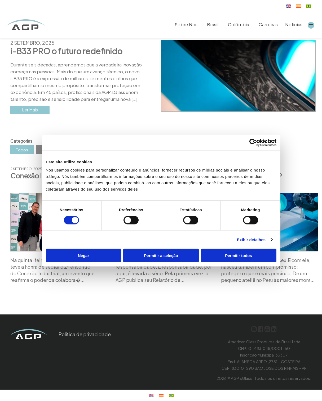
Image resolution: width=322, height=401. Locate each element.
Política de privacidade (85, 334)
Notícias (293, 24)
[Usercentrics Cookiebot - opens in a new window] (253, 142)
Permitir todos (238, 255)
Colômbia (238, 24)
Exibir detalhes (251, 239)
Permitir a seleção (161, 255)
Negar (83, 255)
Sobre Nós (186, 24)
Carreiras (268, 24)
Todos (22, 149)
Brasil (212, 24)
